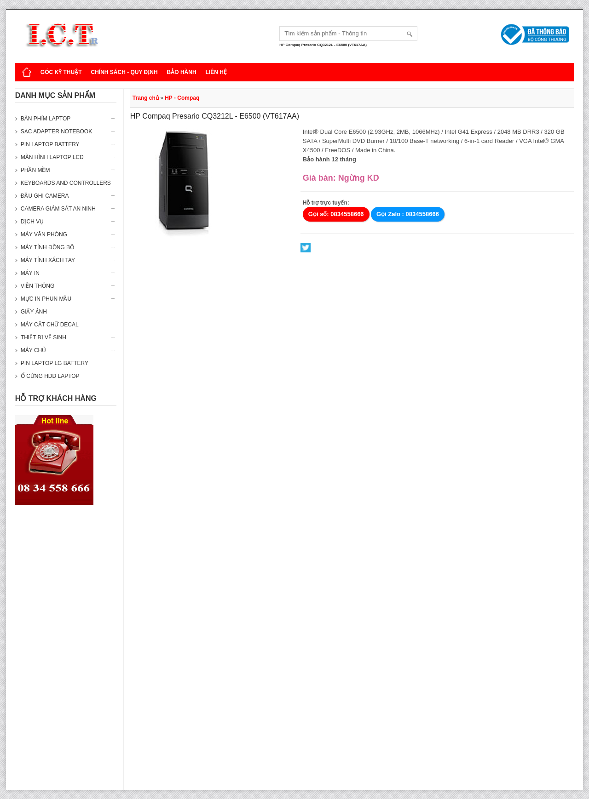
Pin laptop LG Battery (54, 363)
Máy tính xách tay (48, 260)
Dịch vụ (32, 221)
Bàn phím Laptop (45, 118)
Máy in (30, 273)
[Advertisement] (66, 652)
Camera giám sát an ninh (58, 208)
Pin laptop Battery (50, 144)
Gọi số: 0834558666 (336, 214)
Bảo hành (181, 72)
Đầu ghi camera (45, 196)
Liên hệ (216, 72)
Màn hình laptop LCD (52, 157)
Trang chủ (146, 98)
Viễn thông (37, 286)
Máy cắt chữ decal (50, 324)
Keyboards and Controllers (66, 183)
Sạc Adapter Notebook (56, 131)
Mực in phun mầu (46, 299)
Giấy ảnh (34, 311)
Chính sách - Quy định (124, 72)
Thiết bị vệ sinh (43, 337)
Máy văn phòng (44, 234)
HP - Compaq (182, 98)
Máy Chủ (33, 350)
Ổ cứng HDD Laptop (50, 376)
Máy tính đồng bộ (47, 247)
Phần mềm (35, 170)
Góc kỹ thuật (61, 72)
